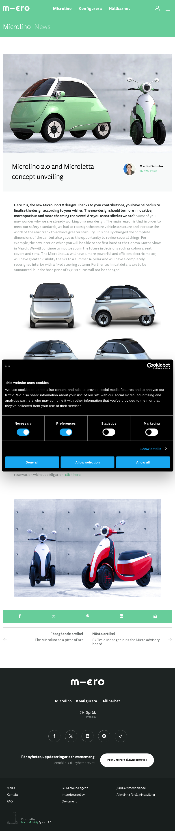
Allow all (143, 462)
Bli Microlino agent (75, 788)
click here (72, 475)
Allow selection (87, 462)
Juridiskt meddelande (131, 788)
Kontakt (12, 795)
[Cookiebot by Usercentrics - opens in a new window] (150, 366)
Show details (150, 448)
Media (11, 788)
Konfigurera (86, 701)
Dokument (69, 801)
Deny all (32, 462)
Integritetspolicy (73, 795)
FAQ (10, 801)
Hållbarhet (111, 701)
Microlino (63, 701)
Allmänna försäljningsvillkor (136, 795)
